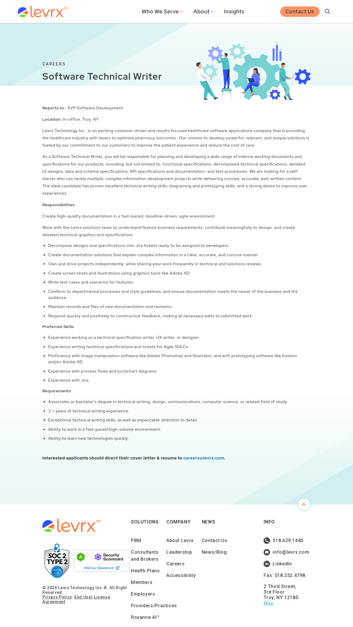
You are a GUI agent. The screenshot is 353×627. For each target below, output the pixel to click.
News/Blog (214, 552)
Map (268, 603)
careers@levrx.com (203, 458)
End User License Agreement (76, 599)
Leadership (179, 552)
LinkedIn (278, 564)
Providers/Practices (154, 605)
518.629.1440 (283, 540)
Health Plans (145, 570)
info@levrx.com (286, 552)
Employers (143, 594)
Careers (175, 564)
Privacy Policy (57, 597)
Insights (234, 11)
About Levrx (180, 540)
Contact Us (299, 11)
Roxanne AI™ (145, 617)
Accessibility (181, 575)
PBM (136, 540)
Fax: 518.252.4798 (284, 575)
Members (141, 582)
